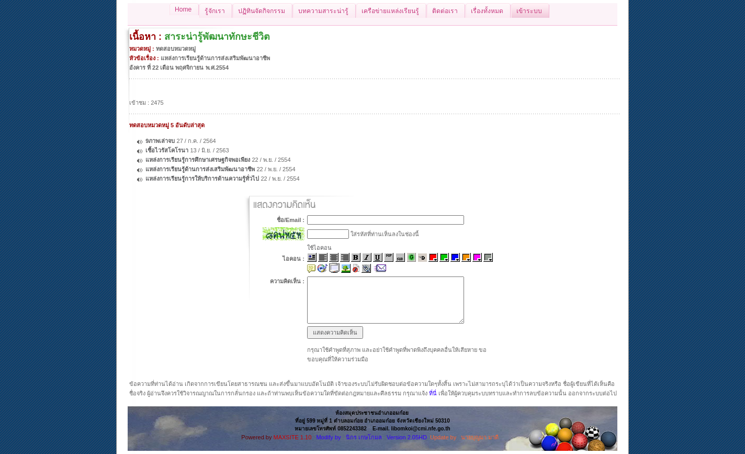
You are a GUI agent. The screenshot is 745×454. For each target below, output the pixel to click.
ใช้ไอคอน (319, 248)
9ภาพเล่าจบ (160, 141)
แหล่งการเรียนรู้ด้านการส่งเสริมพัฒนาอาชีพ (200, 169)
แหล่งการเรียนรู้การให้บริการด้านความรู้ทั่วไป (202, 178)
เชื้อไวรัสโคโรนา (166, 150)
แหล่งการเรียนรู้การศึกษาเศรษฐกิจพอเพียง (197, 160)
